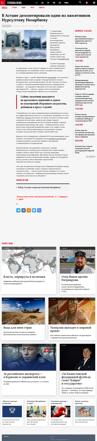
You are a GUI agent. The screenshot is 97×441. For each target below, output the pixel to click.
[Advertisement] (48, 229)
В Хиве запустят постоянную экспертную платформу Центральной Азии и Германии (85, 133)
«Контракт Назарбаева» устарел (36, 402)
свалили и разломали (57, 139)
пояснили (52, 77)
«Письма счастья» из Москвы (10, 402)
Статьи (15, 8)
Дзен (21, 199)
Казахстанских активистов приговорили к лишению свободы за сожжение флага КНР (85, 117)
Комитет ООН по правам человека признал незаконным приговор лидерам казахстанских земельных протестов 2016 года (84, 99)
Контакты (6, 435)
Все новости (90, 157)
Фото (33, 8)
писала (28, 118)
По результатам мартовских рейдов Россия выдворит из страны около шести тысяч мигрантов (83, 52)
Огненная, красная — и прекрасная (60, 402)
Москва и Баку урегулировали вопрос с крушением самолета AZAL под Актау (84, 39)
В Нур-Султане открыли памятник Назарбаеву (40, 187)
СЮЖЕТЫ (43, 8)
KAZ (36, 3)
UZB (60, 3)
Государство (16, 26)
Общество (24, 26)
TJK (48, 3)
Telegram (62, 197)
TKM (54, 3)
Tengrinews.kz (63, 59)
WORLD (67, 3)
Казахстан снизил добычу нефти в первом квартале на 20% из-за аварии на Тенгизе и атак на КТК (85, 70)
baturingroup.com (62, 439)
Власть (30, 26)
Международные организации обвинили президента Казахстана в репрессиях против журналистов (85, 84)
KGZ (42, 3)
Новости (5, 8)
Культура (42, 26)
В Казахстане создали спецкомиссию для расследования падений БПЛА (84, 149)
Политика (36, 26)
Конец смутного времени (82, 402)
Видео (24, 8)
